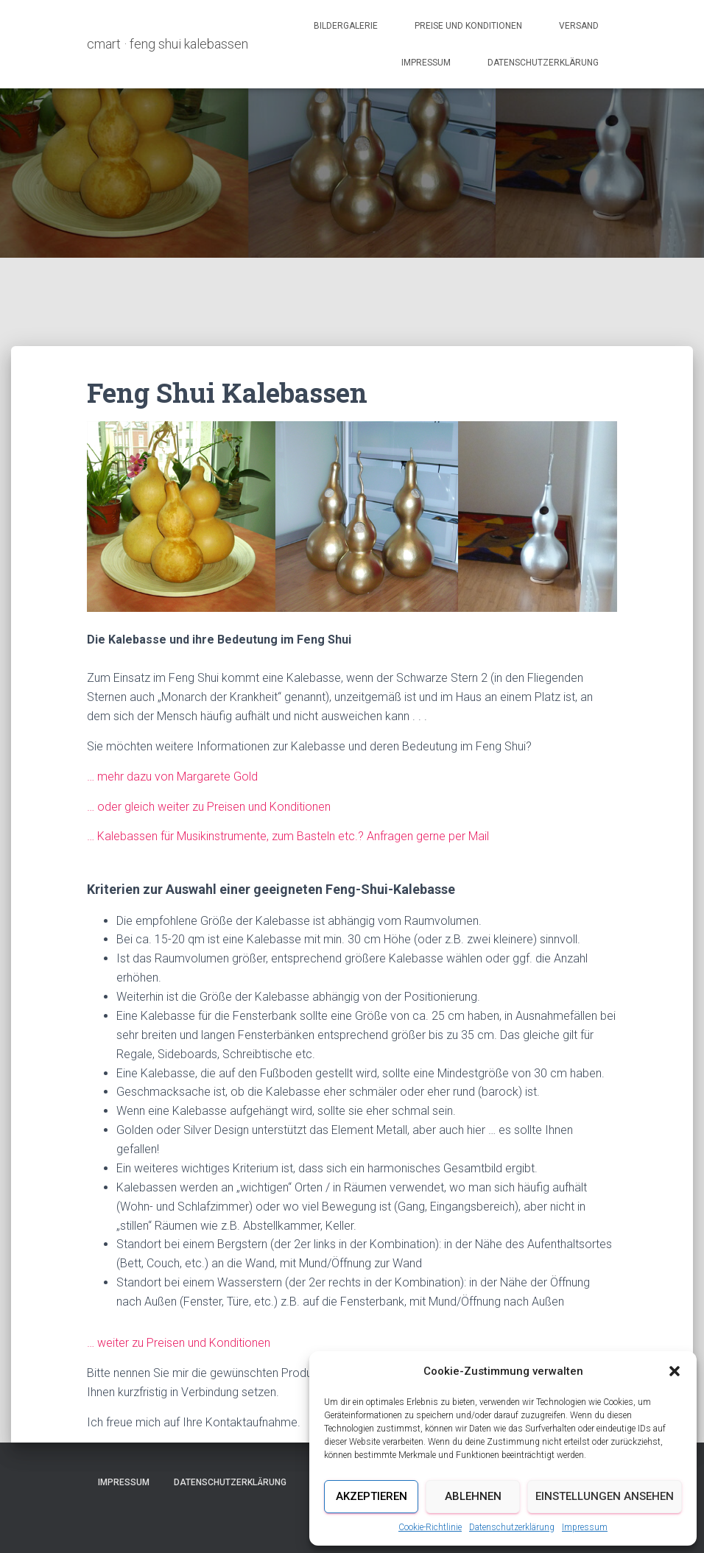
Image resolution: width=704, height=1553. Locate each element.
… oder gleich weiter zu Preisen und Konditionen (209, 807)
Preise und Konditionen (468, 26)
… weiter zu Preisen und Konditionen (178, 1343)
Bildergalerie (346, 26)
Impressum (585, 1527)
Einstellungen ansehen (604, 1496)
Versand (579, 26)
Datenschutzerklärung (512, 1527)
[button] (674, 1371)
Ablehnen (473, 1496)
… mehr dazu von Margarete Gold (172, 776)
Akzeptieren (371, 1496)
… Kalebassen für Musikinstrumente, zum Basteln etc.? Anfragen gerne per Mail (288, 836)
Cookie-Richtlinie (430, 1527)
